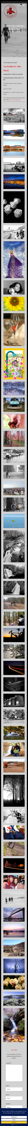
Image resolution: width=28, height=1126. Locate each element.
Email (8, 1094)
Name (7, 1085)
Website (8, 1103)
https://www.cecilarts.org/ (14, 99)
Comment (9, 1063)
